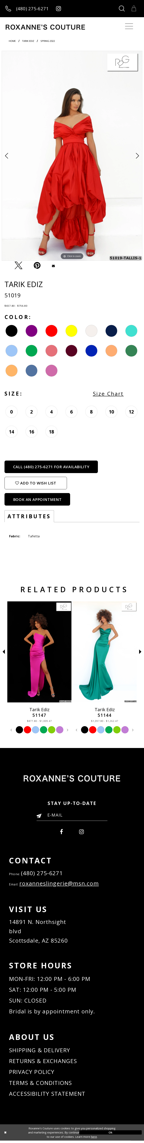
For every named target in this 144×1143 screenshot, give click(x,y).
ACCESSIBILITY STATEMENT (47, 1096)
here (94, 1139)
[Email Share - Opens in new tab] (53, 265)
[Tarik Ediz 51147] (105, 652)
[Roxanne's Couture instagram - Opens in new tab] (58, 8)
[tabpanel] (72, 156)
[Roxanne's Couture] (45, 27)
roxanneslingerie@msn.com (59, 884)
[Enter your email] (72, 815)
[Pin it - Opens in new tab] (37, 265)
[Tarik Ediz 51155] (39, 652)
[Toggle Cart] (134, 8)
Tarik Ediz (28, 40)
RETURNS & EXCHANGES (43, 1063)
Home (12, 40)
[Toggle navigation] (129, 26)
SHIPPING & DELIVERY (40, 1052)
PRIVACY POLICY (32, 1074)
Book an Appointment (37, 499)
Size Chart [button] (108, 393)
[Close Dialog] (33, 1135)
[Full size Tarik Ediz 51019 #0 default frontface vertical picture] (72, 156)
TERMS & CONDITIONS (41, 1085)
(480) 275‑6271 (42, 873)
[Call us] (27, 8)
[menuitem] (61, 831)
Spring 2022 (47, 40)
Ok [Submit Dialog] (110, 1135)
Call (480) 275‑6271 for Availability (51, 467)
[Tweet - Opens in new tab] (18, 265)
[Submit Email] (41, 817)
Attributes (29, 516)
